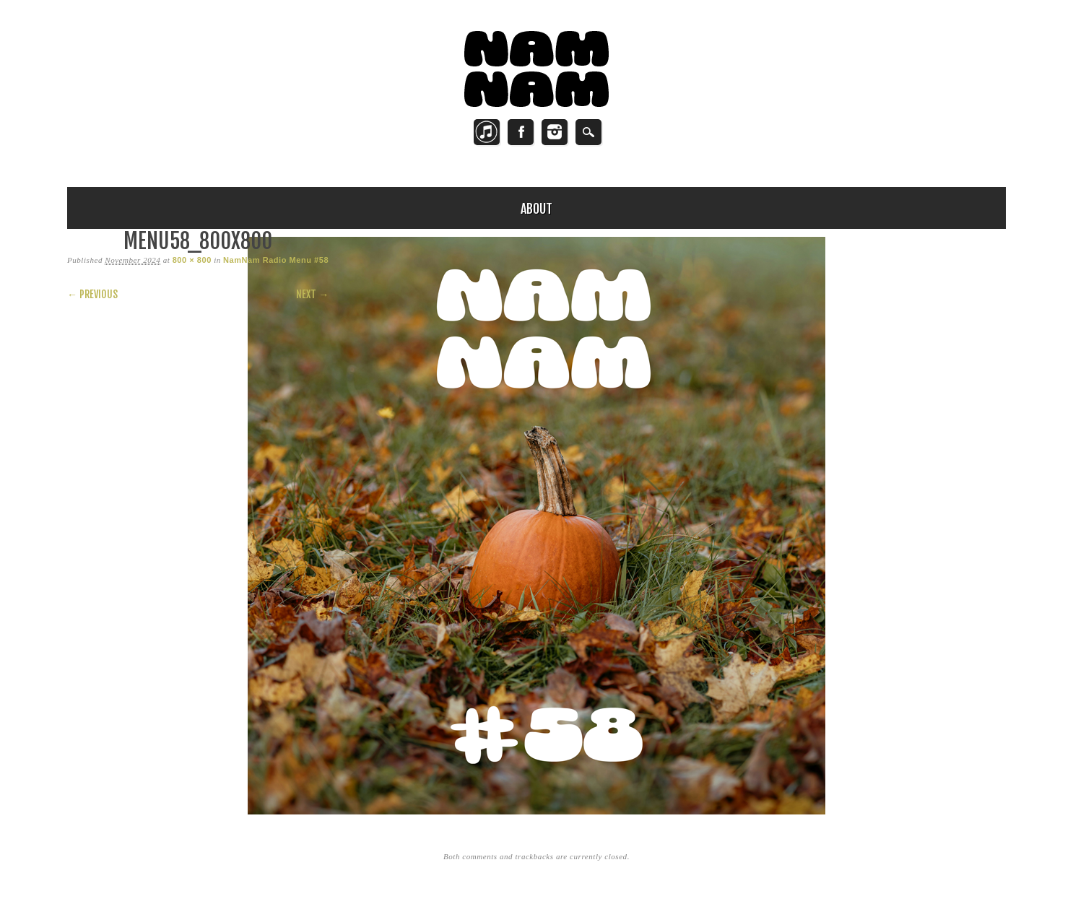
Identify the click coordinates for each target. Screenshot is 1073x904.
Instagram (555, 132)
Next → (312, 294)
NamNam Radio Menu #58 (276, 260)
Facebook (521, 132)
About (536, 209)
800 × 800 (192, 260)
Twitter (487, 132)
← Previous (92, 294)
